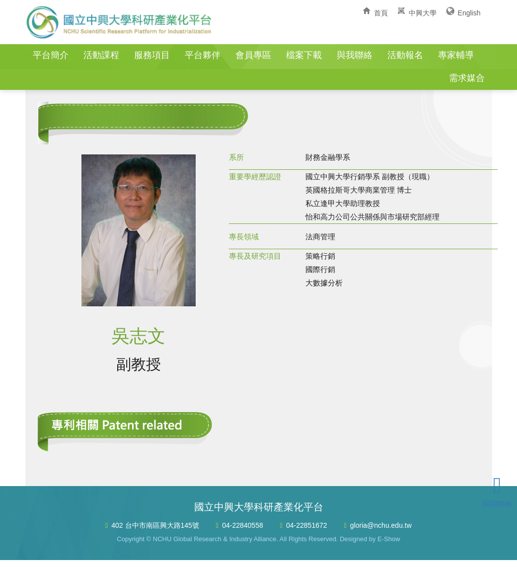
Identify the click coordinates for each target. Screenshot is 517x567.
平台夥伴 (203, 55)
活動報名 (405, 55)
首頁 (381, 13)
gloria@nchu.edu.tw (381, 525)
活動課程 (101, 55)
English (469, 13)
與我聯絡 (354, 55)
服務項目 (152, 55)
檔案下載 (304, 55)
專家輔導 (456, 55)
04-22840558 (242, 525)
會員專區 (253, 55)
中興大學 (423, 13)
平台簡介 (51, 55)
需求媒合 (467, 78)
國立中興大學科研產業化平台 (119, 22)
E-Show (388, 539)
